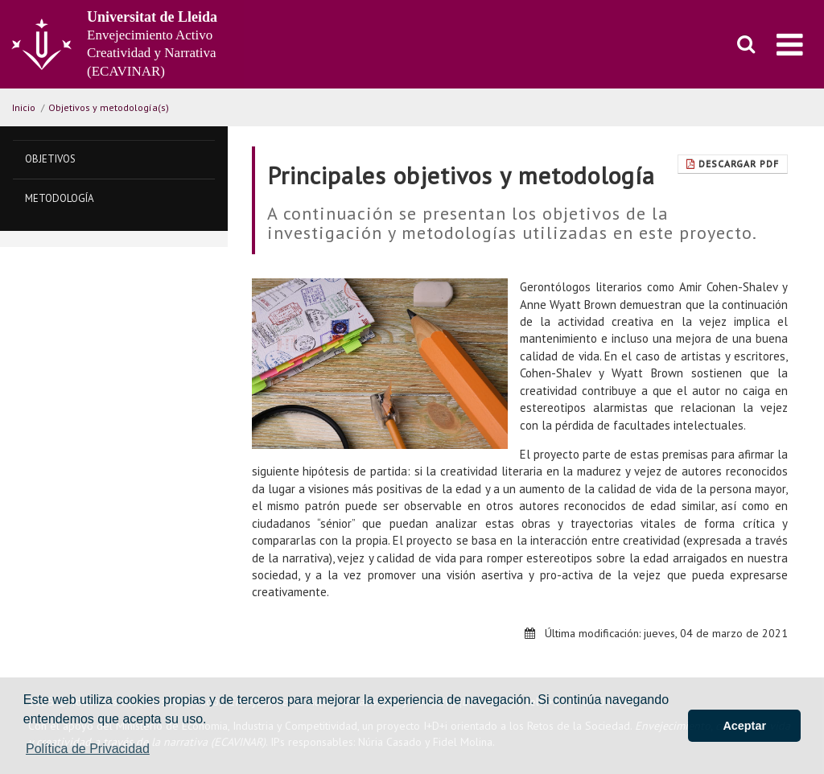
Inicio (23, 107)
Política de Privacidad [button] (88, 748)
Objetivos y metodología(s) (108, 107)
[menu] (790, 44)
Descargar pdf (732, 164)
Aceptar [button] (744, 725)
